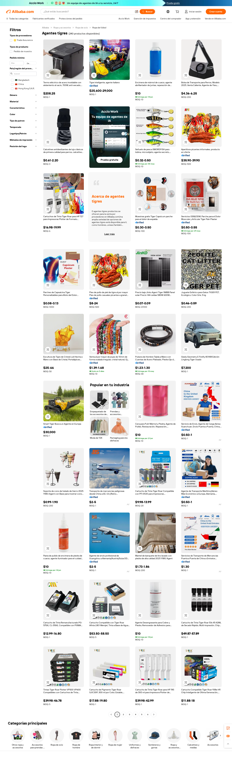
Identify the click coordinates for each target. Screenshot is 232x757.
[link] (228, 728)
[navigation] (23, 371)
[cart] (178, 12)
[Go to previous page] (111, 714)
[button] (136, 11)
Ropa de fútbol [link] (99, 27)
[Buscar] (147, 11)
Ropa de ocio (81, 27)
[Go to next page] (154, 714)
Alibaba (45, 27)
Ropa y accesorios (62, 27)
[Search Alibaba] (88, 11)
